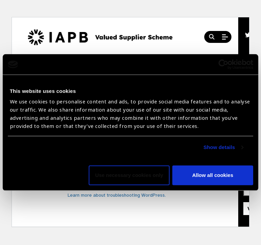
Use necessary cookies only (129, 175)
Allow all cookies (212, 175)
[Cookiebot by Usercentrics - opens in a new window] (223, 64)
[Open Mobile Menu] (225, 37)
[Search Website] (211, 37)
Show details (219, 147)
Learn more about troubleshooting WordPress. (117, 195)
